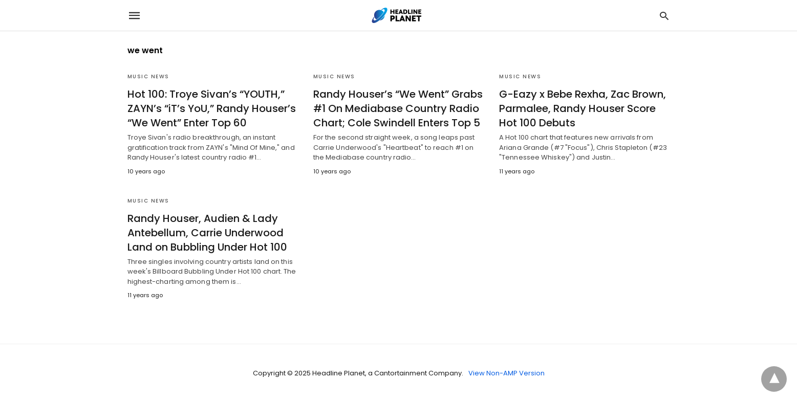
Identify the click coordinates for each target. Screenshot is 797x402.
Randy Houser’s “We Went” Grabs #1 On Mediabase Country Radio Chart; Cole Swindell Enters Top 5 (398, 108)
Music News (148, 76)
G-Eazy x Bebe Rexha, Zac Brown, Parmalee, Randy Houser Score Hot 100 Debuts (582, 108)
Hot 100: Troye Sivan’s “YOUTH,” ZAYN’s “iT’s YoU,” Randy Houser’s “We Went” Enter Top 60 (211, 108)
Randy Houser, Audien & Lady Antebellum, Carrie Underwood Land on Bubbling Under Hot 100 (207, 232)
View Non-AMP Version (506, 373)
